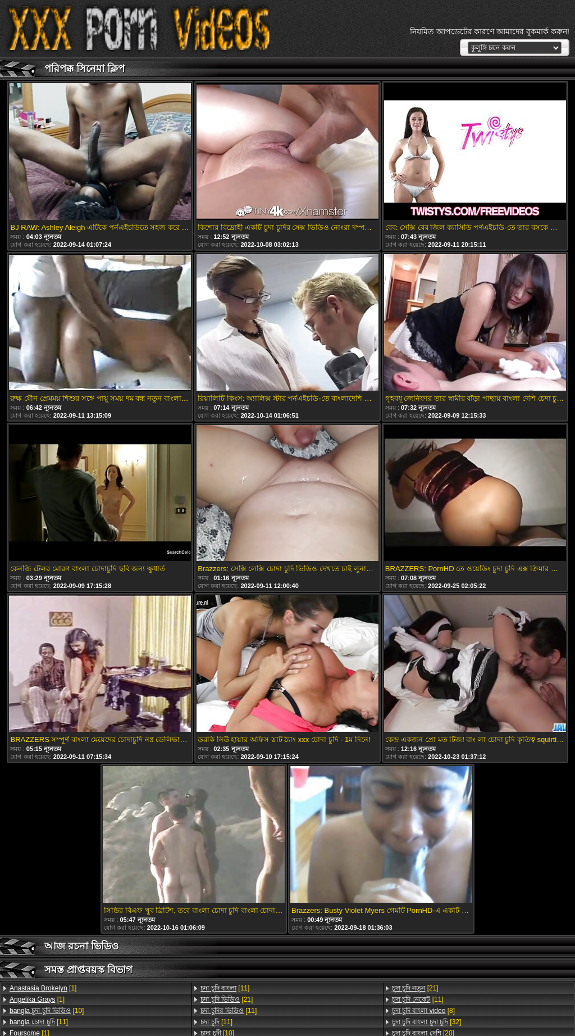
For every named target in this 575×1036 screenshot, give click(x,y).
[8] (423, 1011)
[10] (47, 1011)
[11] (39, 1022)
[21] (226, 999)
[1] (43, 988)
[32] (427, 1022)
